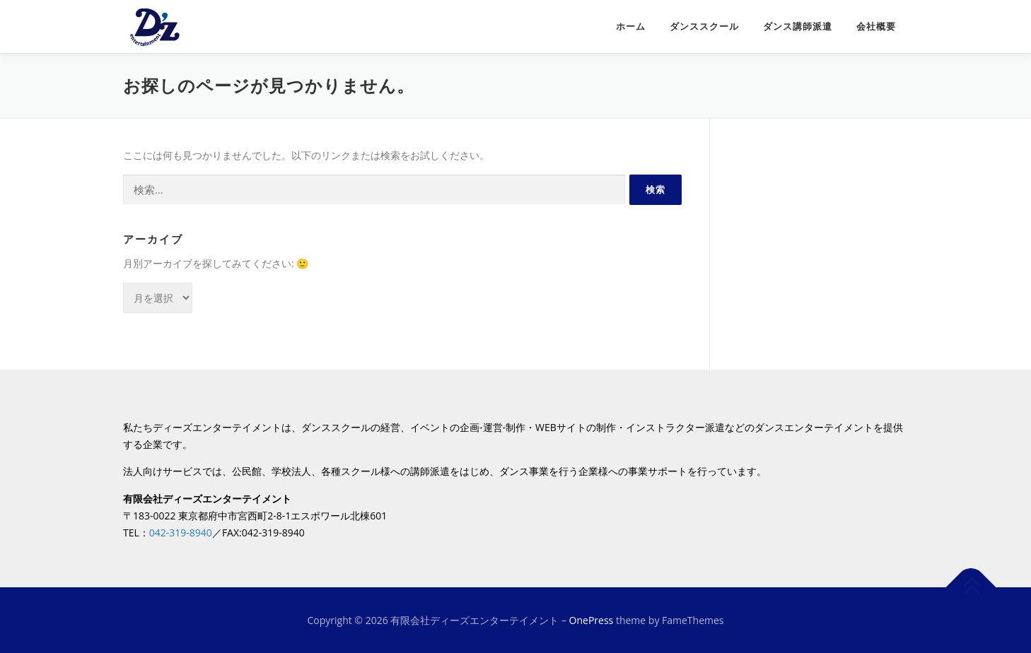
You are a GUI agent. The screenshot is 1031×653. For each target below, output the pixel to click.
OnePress (591, 620)
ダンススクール (704, 26)
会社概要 (876, 26)
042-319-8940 (180, 532)
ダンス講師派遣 (797, 26)
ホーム (631, 26)
